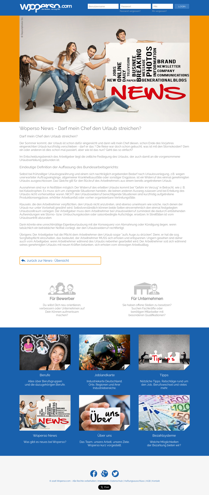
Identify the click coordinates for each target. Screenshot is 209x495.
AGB (148, 481)
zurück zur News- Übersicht (48, 260)
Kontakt (156, 481)
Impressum (103, 481)
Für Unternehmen (147, 298)
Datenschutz (116, 481)
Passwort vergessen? (130, 11)
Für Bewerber (62, 298)
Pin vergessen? (159, 11)
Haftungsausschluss (134, 481)
